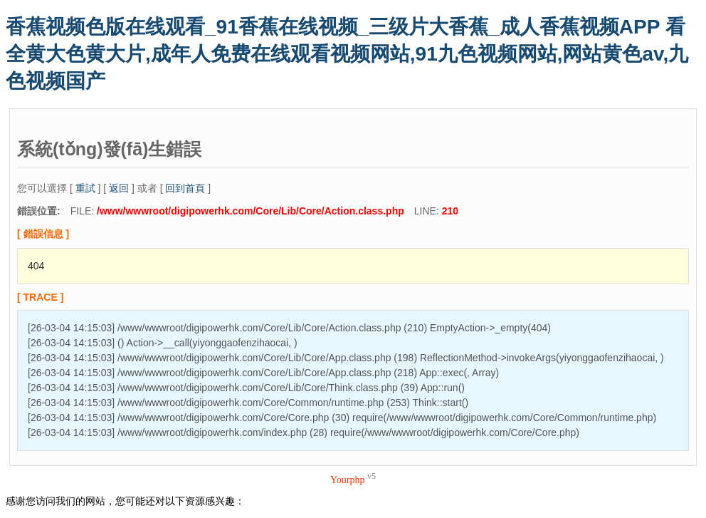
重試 (85, 188)
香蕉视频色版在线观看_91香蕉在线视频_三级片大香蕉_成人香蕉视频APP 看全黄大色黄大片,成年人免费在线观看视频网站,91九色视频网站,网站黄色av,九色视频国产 (347, 54)
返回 (119, 188)
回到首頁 (185, 188)
